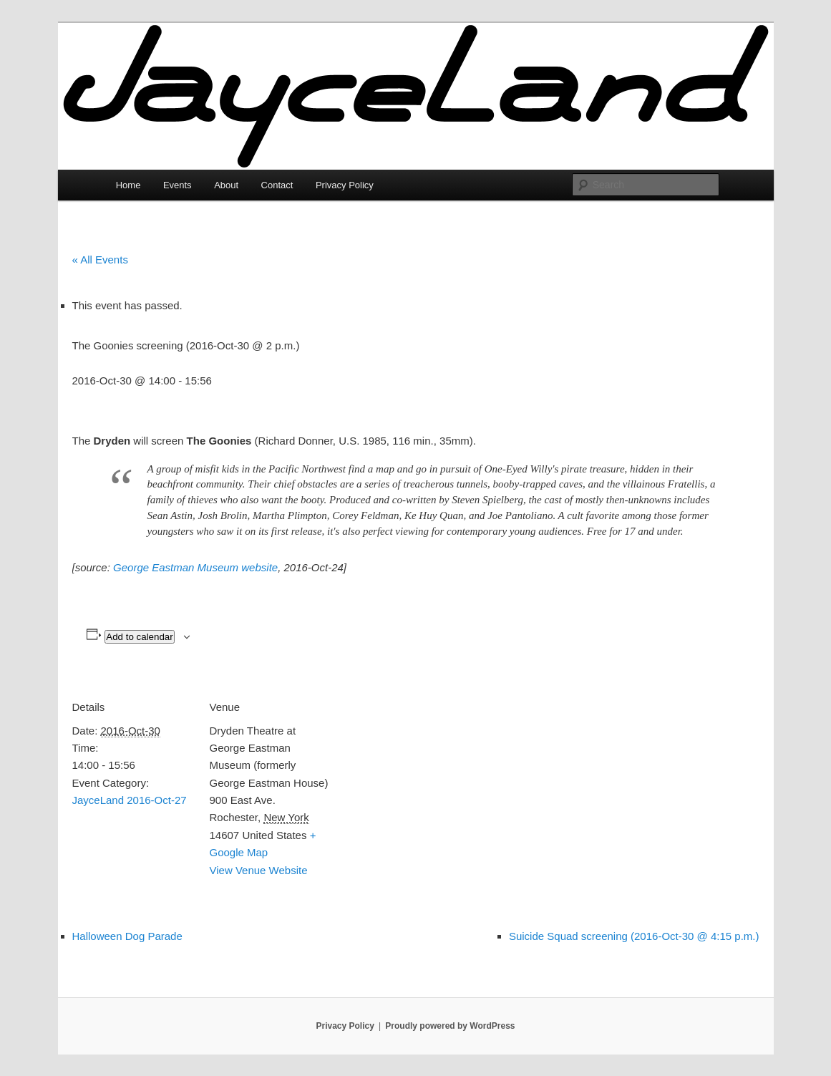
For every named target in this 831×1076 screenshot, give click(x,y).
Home (128, 185)
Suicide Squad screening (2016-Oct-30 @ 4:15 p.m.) (634, 936)
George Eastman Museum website (195, 567)
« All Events (100, 259)
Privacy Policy (345, 185)
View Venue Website (259, 870)
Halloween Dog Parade (127, 936)
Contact (277, 185)
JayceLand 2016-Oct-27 (129, 800)
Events (177, 185)
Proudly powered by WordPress (450, 1026)
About (226, 185)
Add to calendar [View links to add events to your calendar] (139, 636)
